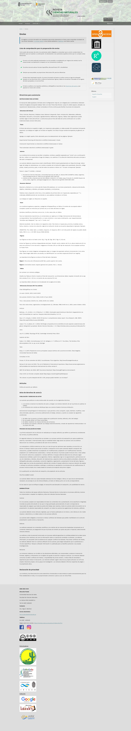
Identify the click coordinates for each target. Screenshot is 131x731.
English (94, 97)
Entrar (110, 1)
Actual (20, 23)
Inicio (21, 29)
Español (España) (97, 94)
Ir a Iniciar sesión (38, 41)
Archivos (27, 23)
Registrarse (103, 1)
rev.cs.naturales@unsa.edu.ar (28, 614)
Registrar (60, 41)
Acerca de (36, 23)
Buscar (110, 23)
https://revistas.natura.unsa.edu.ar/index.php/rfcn (48, 623)
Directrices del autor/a (72, 86)
